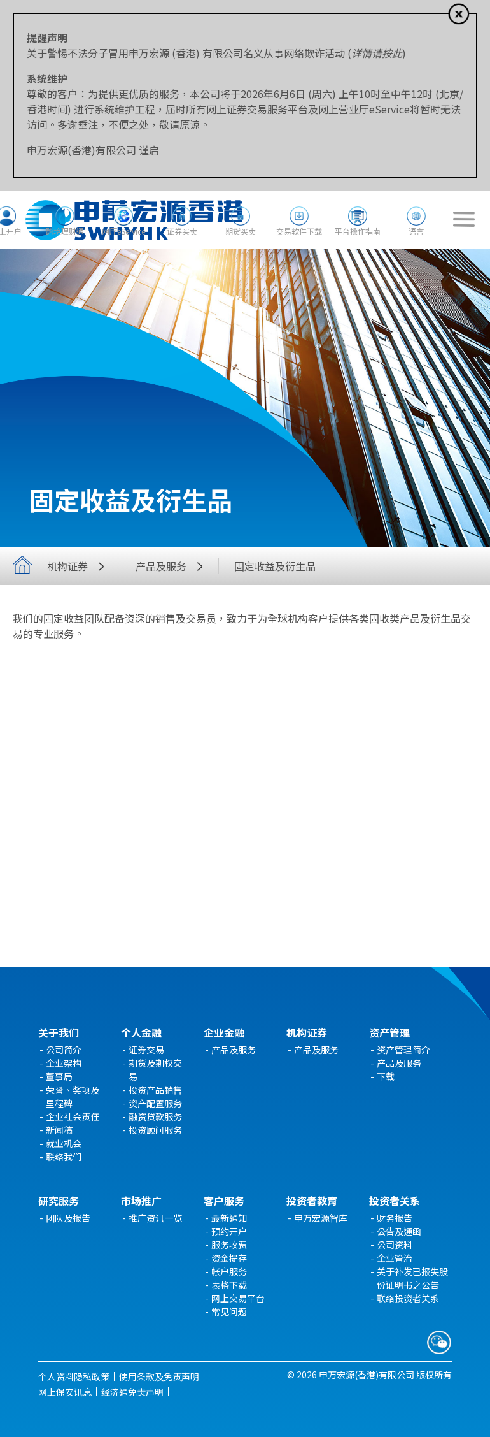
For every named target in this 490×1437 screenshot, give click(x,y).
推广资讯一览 (155, 1217)
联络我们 (63, 1156)
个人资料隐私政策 (73, 1376)
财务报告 (394, 1217)
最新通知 (229, 1217)
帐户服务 (229, 1271)
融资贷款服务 (155, 1116)
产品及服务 (172, 566)
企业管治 (394, 1258)
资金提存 (229, 1258)
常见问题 (229, 1311)
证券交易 (146, 1049)
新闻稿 (59, 1129)
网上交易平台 (238, 1298)
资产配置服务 (155, 1103)
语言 (416, 231)
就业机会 (63, 1143)
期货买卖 (240, 231)
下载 (386, 1076)
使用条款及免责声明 (159, 1376)
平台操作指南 (358, 231)
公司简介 (63, 1049)
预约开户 (229, 1231)
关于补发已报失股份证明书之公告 (412, 1278)
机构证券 (79, 566)
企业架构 (63, 1063)
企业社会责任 (72, 1116)
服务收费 (229, 1244)
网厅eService (123, 231)
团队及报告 (68, 1217)
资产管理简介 (403, 1049)
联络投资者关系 (408, 1298)
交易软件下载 (299, 231)
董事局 (59, 1076)
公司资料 (394, 1244)
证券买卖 (182, 231)
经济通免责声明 (132, 1391)
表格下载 (229, 1284)
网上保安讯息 (65, 1391)
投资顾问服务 (155, 1129)
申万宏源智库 (320, 1217)
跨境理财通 (65, 231)
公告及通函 (399, 1231)
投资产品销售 (155, 1089)
